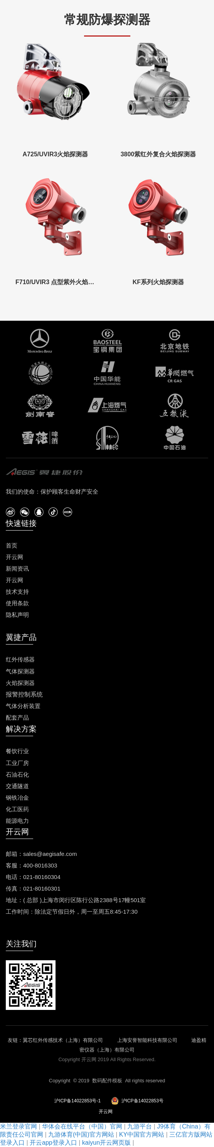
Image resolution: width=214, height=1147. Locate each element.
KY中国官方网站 (141, 1134)
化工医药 (17, 809)
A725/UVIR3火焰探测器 (55, 154)
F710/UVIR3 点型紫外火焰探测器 (55, 282)
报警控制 (18, 694)
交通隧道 (17, 786)
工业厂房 (17, 763)
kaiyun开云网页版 (106, 1142)
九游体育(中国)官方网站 (81, 1134)
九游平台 (139, 1126)
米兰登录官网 (18, 1126)
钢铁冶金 (17, 797)
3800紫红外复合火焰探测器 (158, 154)
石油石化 (17, 774)
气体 (11, 671)
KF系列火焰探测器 (158, 282)
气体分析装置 (23, 706)
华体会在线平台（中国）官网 (82, 1126)
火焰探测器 (20, 683)
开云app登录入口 (53, 1142)
